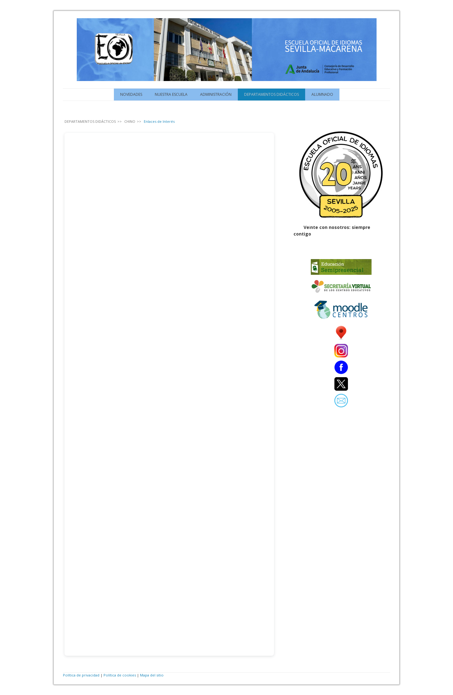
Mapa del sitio (152, 675)
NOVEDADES (131, 94)
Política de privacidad (81, 675)
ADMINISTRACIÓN (216, 94)
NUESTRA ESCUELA (171, 94)
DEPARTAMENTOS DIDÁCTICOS (271, 94)
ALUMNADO (322, 94)
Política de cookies (119, 675)
